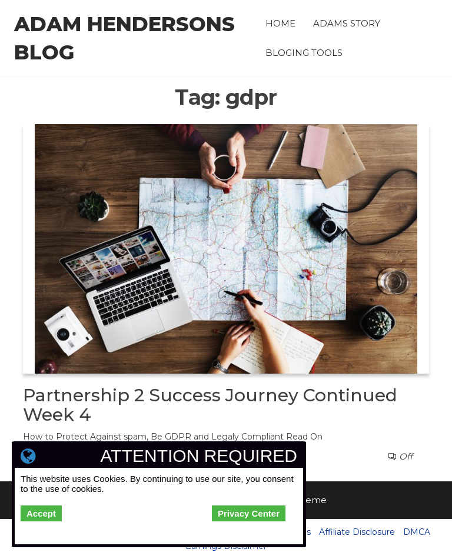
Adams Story (346, 23)
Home (280, 23)
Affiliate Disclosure (357, 532)
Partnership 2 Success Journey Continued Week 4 (210, 404)
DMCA (416, 532)
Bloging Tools (304, 52)
